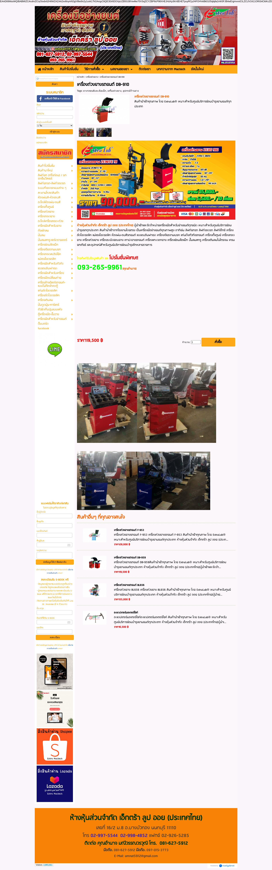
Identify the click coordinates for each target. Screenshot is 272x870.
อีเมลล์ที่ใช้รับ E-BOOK (46, 618)
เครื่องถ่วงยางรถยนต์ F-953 (129, 530)
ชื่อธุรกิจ (40, 521)
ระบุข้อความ (41, 550)
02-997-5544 (104, 835)
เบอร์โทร (40, 627)
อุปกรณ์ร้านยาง (131, 90)
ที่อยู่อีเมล (40, 541)
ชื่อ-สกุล (40, 608)
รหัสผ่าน (40, 113)
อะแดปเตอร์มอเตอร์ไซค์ (126, 613)
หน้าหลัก (80, 77)
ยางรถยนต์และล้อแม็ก (94, 90)
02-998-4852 (134, 835)
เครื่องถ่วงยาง (92, 77)
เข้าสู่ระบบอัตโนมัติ (44, 122)
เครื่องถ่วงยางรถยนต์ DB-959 (130, 558)
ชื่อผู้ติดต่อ (41, 512)
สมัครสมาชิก (41, 142)
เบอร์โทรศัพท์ (42, 531)
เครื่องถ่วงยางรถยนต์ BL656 (129, 585)
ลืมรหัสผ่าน (41, 138)
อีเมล (39, 105)
